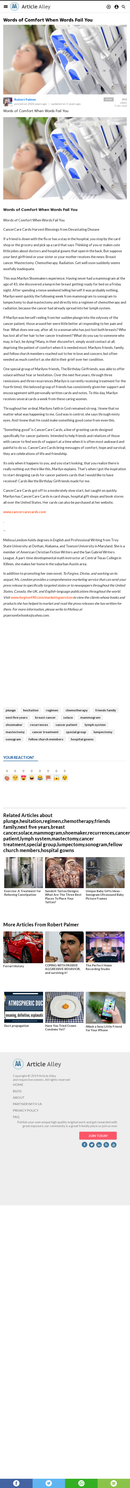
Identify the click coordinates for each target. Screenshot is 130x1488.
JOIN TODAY (98, 1136)
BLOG (17, 1091)
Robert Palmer (25, 99)
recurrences (39, 724)
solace (68, 717)
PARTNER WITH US (27, 1104)
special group (76, 732)
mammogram (90, 717)
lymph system (95, 724)
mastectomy (15, 732)
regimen (52, 710)
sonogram (13, 739)
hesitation (30, 710)
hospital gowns (82, 739)
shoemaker (14, 724)
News (108, 99)
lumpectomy (103, 732)
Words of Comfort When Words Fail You (48, 20)
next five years (17, 717)
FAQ (16, 1117)
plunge (11, 710)
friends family (105, 710)
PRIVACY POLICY (25, 1110)
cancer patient (66, 724)
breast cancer (45, 717)
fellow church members (45, 739)
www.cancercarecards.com (24, 512)
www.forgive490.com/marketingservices (41, 597)
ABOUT (19, 1097)
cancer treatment (45, 732)
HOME (18, 1084)
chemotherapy (77, 710)
